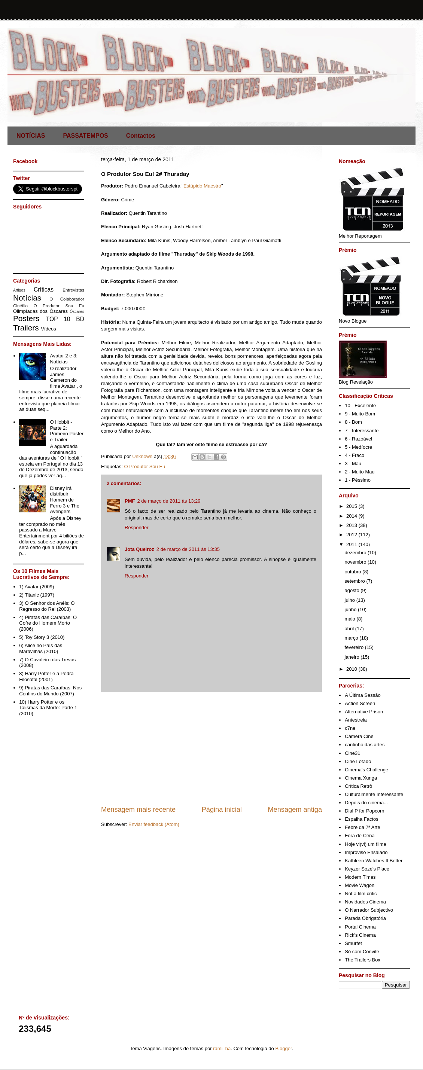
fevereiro (355, 647)
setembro (355, 581)
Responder (137, 527)
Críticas (44, 289)
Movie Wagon (359, 885)
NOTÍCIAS (30, 135)
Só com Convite (362, 951)
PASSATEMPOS (85, 135)
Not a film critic (361, 893)
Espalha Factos (361, 819)
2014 (352, 516)
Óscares (77, 312)
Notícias (27, 297)
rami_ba (222, 1048)
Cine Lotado (358, 761)
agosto (353, 590)
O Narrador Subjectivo (369, 910)
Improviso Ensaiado (366, 852)
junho (351, 609)
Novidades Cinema (365, 902)
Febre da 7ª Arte (362, 827)
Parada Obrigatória (365, 918)
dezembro (356, 552)
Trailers (26, 327)
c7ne (350, 728)
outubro (354, 571)
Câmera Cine (359, 736)
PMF (130, 501)
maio (351, 619)
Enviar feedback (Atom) (153, 824)
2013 (352, 525)
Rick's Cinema (360, 935)
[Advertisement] (211, 748)
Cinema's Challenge (366, 769)
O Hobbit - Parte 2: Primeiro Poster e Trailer (66, 430)
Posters (26, 318)
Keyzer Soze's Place (367, 869)
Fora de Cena (360, 835)
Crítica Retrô (358, 786)
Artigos (19, 290)
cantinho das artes (364, 744)
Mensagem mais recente (138, 809)
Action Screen (360, 703)
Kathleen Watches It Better (373, 860)
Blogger (283, 1048)
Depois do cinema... (366, 802)
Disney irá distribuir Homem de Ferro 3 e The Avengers (64, 499)
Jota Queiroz (139, 549)
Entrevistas (73, 289)
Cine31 (352, 753)
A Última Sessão (362, 695)
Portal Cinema (360, 927)
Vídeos (48, 329)
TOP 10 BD (65, 319)
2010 (352, 669)
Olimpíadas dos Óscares (40, 311)
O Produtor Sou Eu (144, 466)
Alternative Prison (364, 711)
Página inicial (222, 809)
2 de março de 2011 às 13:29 (168, 501)
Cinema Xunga (361, 778)
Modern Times (360, 877)
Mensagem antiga (295, 809)
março (352, 638)
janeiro (353, 657)
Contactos (140, 135)
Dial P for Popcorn (364, 811)
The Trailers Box (362, 960)
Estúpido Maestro (202, 186)
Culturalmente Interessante (374, 794)
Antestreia (356, 720)
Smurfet (353, 943)
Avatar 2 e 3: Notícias (63, 359)
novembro (356, 562)
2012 (352, 534)
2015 (352, 506)
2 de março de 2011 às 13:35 (188, 549)
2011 (352, 544)
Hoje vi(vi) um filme (365, 844)
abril (350, 628)
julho (350, 600)
